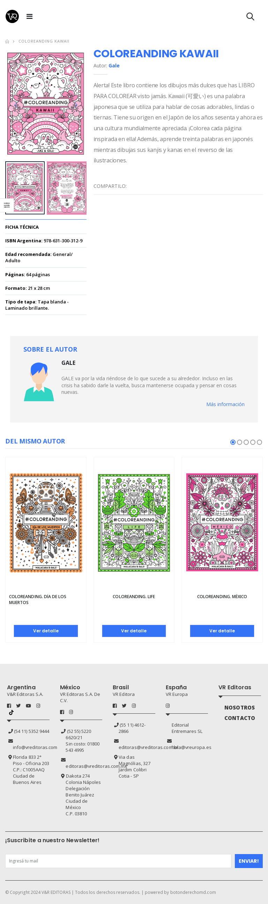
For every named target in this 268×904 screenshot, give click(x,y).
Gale (114, 65)
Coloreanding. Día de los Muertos (37, 599)
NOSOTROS (239, 707)
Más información (225, 404)
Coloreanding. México (222, 597)
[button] (250, 18)
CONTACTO (239, 717)
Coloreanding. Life (134, 597)
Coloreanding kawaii (43, 41)
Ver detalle (46, 631)
